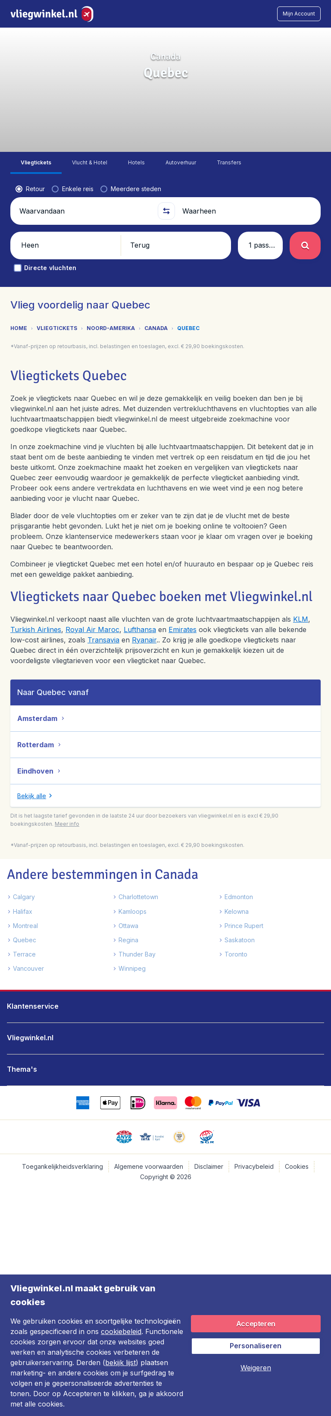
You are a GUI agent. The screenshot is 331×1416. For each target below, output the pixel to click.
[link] (262, 13)
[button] (299, 13)
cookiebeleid (121, 1331)
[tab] (36, 163)
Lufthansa (140, 629)
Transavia (103, 640)
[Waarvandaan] (85, 211)
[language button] (240, 13)
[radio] (30, 189)
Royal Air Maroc (92, 629)
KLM (300, 619)
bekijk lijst (120, 1362)
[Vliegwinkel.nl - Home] (53, 14)
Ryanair (144, 640)
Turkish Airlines (35, 629)
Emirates (183, 629)
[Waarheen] (248, 211)
